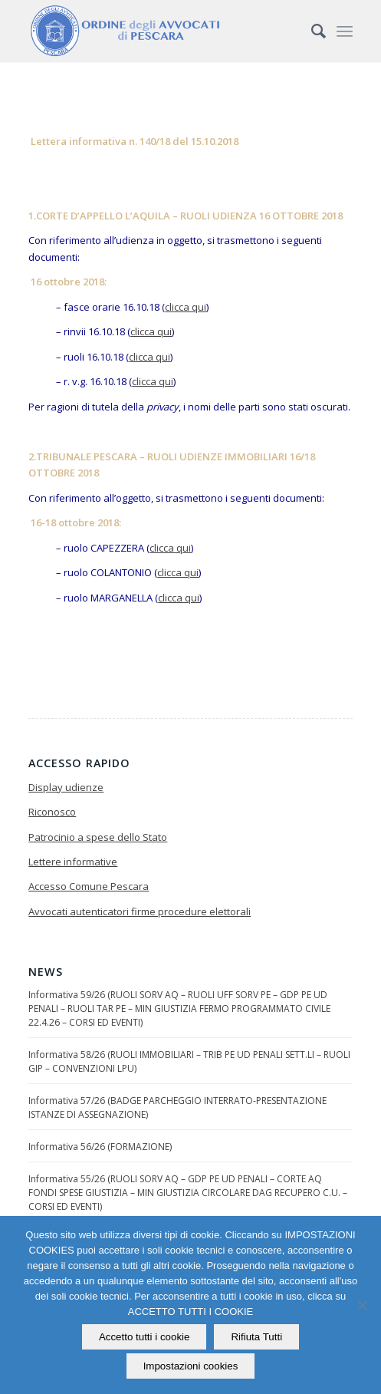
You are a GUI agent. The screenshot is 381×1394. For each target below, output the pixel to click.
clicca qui (185, 307)
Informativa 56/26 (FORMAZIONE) (100, 1146)
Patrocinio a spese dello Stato (97, 837)
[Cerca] (311, 30)
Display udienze (65, 787)
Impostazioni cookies (190, 1366)
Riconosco (52, 812)
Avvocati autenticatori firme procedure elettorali (139, 911)
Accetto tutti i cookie (144, 1337)
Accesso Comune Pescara (88, 886)
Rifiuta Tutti (256, 1337)
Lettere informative (72, 861)
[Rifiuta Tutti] (362, 1305)
